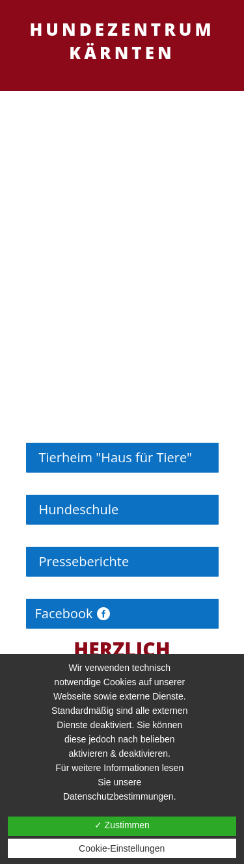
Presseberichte (84, 561)
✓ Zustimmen (122, 825)
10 (172, 376)
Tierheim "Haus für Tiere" (116, 457)
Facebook (64, 613)
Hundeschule (79, 509)
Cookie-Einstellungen (122, 848)
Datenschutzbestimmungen (118, 796)
